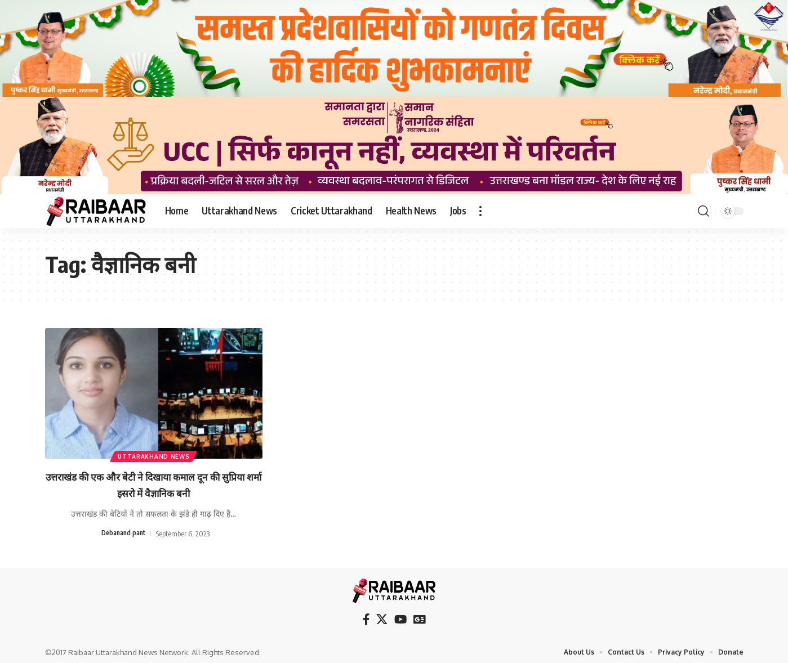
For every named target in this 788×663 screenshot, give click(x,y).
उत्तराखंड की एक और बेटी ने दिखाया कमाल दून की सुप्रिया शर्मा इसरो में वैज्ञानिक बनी (153, 484)
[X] (383, 617)
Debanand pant (123, 532)
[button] (480, 211)
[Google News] (417, 617)
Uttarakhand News (153, 454)
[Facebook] (369, 617)
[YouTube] (400, 617)
